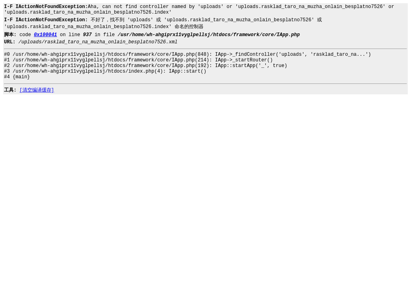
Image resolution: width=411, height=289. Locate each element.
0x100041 (45, 35)
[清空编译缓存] (36, 90)
